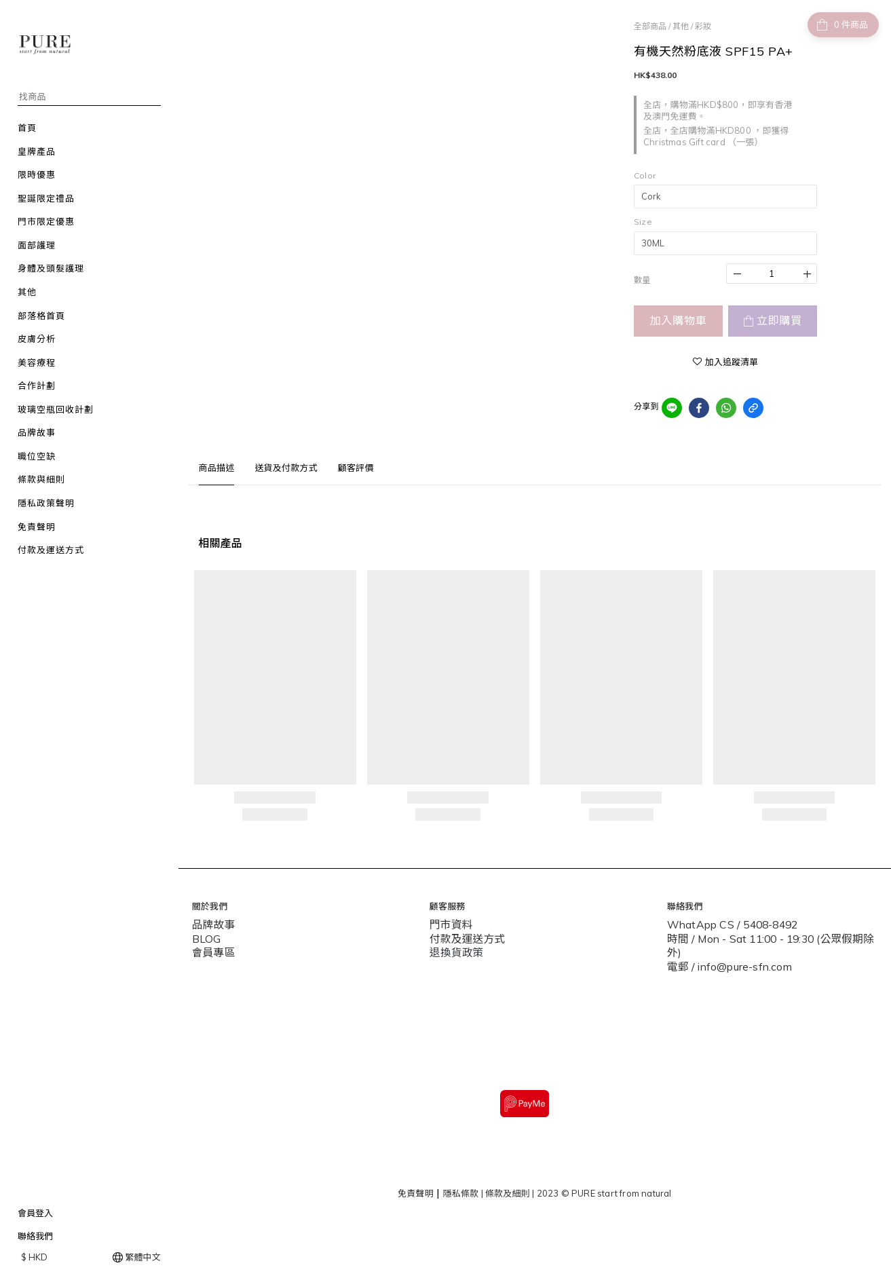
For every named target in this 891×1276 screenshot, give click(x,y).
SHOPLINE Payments (554, 1257)
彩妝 (703, 26)
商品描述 (217, 467)
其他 (680, 26)
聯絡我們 (35, 1236)
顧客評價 (356, 467)
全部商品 (650, 26)
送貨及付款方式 (285, 467)
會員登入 (35, 1212)
